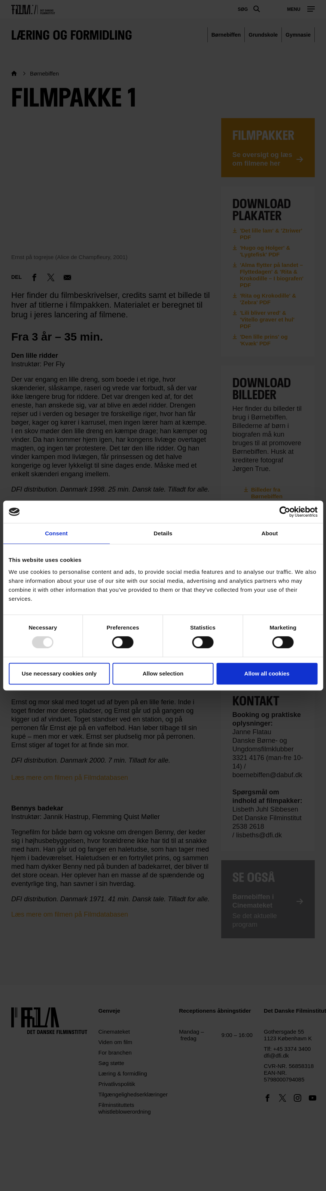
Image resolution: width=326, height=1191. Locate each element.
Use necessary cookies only (59, 673)
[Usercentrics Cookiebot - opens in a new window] (284, 511)
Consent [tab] (56, 533)
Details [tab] (163, 533)
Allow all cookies (267, 673)
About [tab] (270, 533)
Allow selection (163, 673)
